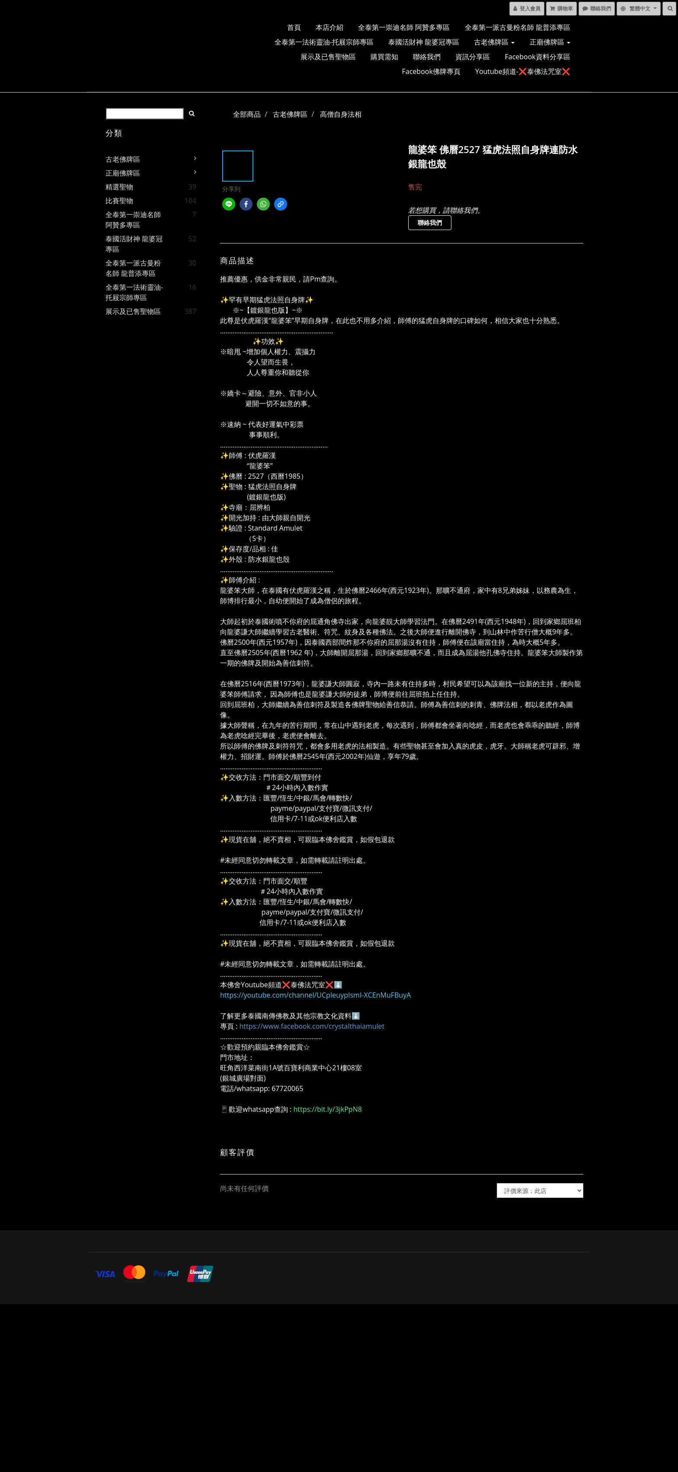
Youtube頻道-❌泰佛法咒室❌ (522, 71)
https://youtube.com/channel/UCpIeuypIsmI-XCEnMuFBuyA (315, 995)
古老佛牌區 (494, 42)
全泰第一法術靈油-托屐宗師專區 (324, 42)
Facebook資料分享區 (537, 56)
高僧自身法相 (340, 114)
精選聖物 (119, 187)
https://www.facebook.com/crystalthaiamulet (312, 1026)
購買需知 (384, 56)
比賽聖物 (119, 200)
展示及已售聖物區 (328, 56)
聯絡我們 (427, 56)
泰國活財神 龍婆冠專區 (423, 42)
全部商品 (247, 114)
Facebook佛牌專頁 (431, 71)
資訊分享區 (472, 56)
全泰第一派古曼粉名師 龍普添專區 (517, 27)
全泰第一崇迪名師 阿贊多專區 (404, 27)
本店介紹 (329, 27)
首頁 (294, 27)
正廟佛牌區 (550, 42)
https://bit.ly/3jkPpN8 (327, 1109)
